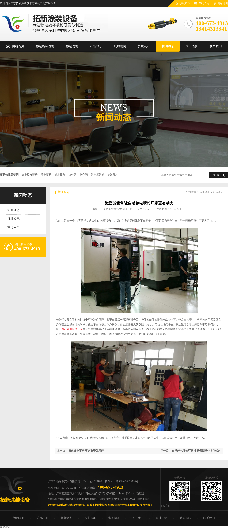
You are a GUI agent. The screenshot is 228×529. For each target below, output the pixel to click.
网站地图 (222, 3)
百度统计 (141, 493)
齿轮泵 (73, 174)
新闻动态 (23, 195)
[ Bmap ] (122, 493)
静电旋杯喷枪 (30, 174)
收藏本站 (185, 3)
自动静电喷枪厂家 (72, 329)
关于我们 (137, 517)
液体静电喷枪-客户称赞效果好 (86, 450)
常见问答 (13, 227)
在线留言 (204, 3)
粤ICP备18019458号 (127, 481)
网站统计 (5, 527)
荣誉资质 (185, 517)
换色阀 (84, 174)
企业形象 (161, 517)
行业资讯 (13, 218)
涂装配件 (113, 174)
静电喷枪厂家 (81, 504)
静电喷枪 (46, 174)
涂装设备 (60, 174)
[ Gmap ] (132, 493)
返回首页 (19, 517)
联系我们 (209, 517)
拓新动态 (13, 210)
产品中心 (42, 517)
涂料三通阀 (97, 174)
